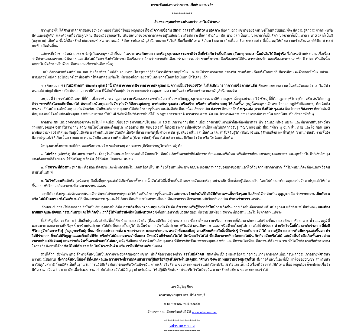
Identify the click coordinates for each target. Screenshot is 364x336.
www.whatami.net (204, 312)
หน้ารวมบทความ (182, 326)
